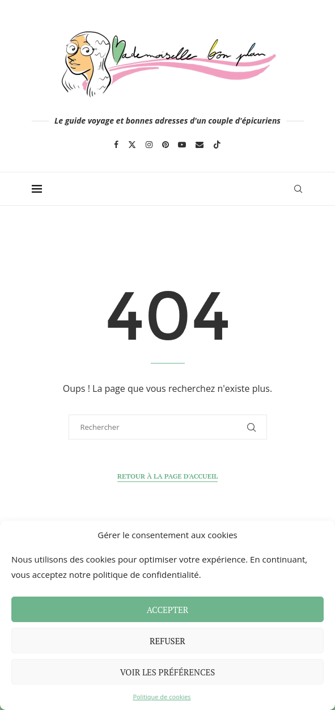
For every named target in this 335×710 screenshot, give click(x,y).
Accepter (168, 609)
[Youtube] (182, 145)
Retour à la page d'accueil (167, 476)
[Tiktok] (217, 145)
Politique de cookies (161, 696)
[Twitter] (132, 145)
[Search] (298, 188)
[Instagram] (149, 145)
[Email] (199, 145)
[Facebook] (116, 145)
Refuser (167, 640)
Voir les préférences (167, 672)
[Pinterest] (165, 145)
